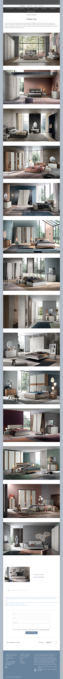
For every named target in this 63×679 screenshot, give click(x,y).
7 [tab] (14, 590)
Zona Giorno (36, 8)
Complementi (53, 8)
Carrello (30, 6)
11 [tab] (19, 590)
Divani (29, 8)
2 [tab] (8, 590)
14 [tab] (23, 590)
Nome (14, 613)
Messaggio (15, 622)
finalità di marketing (44, 629)
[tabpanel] (17, 574)
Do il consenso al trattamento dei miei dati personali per (31, 629)
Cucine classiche (21, 8)
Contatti (21, 658)
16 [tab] (25, 590)
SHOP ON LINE (31, 11)
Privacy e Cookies (24, 657)
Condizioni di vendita (24, 655)
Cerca (41, 6)
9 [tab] (17, 590)
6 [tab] (13, 590)
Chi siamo (22, 661)
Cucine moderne (10, 8)
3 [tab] (9, 590)
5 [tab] (12, 590)
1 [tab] (7, 590)
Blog (21, 660)
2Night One (34, 14)
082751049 (8, 664)
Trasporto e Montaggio (25, 654)
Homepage (22, 6)
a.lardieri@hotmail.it (10, 663)
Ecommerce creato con (13, 677)
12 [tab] (20, 590)
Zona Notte (44, 8)
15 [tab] (24, 590)
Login (35, 6)
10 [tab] (18, 590)
